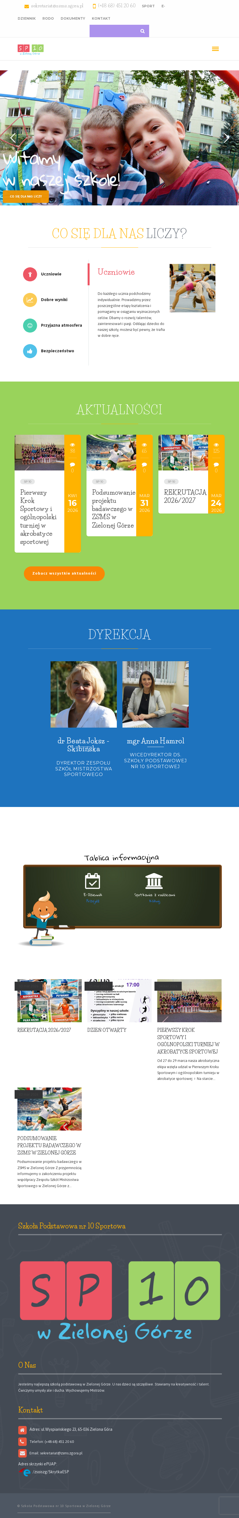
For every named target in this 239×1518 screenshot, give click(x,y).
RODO (48, 18)
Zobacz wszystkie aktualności (64, 573)
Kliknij (154, 901)
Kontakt (101, 18)
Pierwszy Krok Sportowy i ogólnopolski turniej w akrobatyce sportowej (38, 517)
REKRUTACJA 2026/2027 (44, 1030)
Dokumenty (73, 18)
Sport (148, 6)
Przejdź (93, 901)
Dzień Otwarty (106, 1030)
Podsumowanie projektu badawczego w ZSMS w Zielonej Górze (114, 509)
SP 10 (27, 481)
